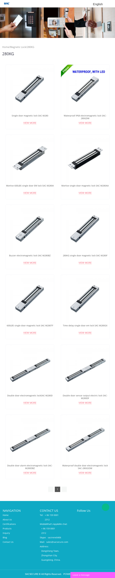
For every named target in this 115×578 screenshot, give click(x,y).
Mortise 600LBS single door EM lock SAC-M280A (30, 185)
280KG (30, 47)
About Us (7, 519)
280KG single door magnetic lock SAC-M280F (85, 255)
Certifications (9, 524)
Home (5, 47)
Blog (5, 537)
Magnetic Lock (18, 47)
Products (7, 528)
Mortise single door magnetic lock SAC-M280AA (85, 185)
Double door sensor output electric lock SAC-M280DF (85, 397)
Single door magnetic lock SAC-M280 (30, 115)
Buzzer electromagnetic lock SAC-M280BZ (30, 255)
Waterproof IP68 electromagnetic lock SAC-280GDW (85, 117)
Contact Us (8, 542)
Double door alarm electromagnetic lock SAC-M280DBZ (30, 467)
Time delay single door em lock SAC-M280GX (85, 325)
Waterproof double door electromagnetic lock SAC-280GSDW (85, 467)
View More (29, 122)
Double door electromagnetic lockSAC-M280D (30, 395)
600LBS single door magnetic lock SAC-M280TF (30, 325)
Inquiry (6, 533)
